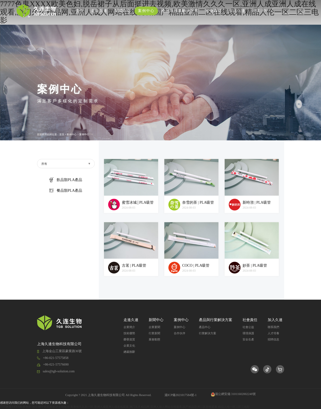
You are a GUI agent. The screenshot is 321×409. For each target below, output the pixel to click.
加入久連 (237, 11)
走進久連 (99, 11)
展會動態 (154, 339)
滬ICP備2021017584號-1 (181, 395)
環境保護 (248, 333)
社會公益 (248, 327)
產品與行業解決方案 (179, 11)
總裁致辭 (129, 351)
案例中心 (146, 11)
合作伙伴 (179, 333)
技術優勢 (129, 333)
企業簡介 (129, 327)
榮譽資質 (129, 339)
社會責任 (213, 11)
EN (264, 10)
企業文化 (129, 345)
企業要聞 (154, 327)
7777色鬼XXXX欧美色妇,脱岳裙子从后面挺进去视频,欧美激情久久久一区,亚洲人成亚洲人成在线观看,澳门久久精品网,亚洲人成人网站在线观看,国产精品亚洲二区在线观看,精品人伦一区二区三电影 (125, 406)
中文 (256, 10)
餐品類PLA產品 (65, 190)
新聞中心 (122, 11)
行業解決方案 (207, 333)
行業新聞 (154, 333)
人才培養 (273, 333)
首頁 (80, 11)
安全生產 (248, 339)
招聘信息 (273, 339)
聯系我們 (273, 327)
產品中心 (204, 327)
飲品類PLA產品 (65, 179)
